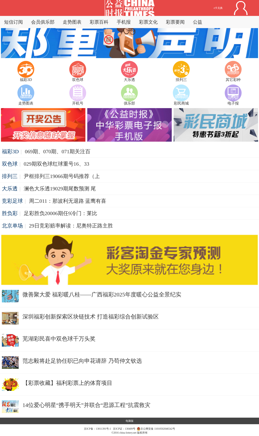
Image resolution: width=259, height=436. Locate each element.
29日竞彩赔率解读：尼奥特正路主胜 (71, 226)
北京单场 (12, 226)
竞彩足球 (12, 201)
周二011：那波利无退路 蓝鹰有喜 (67, 201)
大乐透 (10, 188)
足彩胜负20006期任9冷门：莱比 (60, 213)
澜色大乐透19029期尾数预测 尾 (60, 188)
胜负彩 (10, 213)
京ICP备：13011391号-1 (98, 428)
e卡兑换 (218, 8)
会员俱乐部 (42, 22)
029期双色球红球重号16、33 (56, 164)
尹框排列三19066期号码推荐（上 (62, 176)
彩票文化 (148, 22)
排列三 (10, 176)
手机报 (124, 22)
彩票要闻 (175, 22)
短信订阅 (13, 22)
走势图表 (72, 22)
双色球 (10, 164)
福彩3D (10, 151)
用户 (241, 8)
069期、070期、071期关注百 (57, 151)
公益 (197, 22)
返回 (107, 8)
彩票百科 (99, 22)
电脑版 (130, 421)
